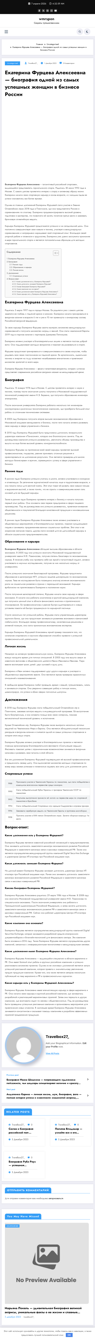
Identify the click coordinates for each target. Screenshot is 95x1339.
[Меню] (6, 31)
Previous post (13, 1075)
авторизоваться (56, 1198)
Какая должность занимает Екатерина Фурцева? (34, 284)
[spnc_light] (87, 31)
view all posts (52, 1053)
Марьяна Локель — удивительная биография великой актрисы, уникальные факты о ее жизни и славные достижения (44, 1310)
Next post (11, 1089)
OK (69, 1335)
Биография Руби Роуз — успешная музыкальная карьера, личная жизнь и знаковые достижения (22, 1163)
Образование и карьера (22, 267)
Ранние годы (18, 264)
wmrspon (46, 18)
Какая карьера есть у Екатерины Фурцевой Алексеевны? (37, 294)
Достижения (13, 273)
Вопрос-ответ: (14, 279)
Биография (12, 261)
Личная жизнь (18, 270)
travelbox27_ (33, 63)
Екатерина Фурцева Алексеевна (21, 258)
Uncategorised (12, 63)
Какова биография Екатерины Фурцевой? (31, 287)
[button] (54, 253)
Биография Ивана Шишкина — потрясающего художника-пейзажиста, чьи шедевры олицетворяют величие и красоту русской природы (42, 1081)
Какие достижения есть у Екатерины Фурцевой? (33, 281)
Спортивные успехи (20, 276)
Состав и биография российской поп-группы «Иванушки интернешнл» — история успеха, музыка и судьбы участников (21, 1130)
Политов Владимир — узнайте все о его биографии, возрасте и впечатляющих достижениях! (69, 1130)
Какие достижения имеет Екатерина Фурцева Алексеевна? (37, 292)
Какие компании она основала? (28, 289)
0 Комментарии (68, 63)
